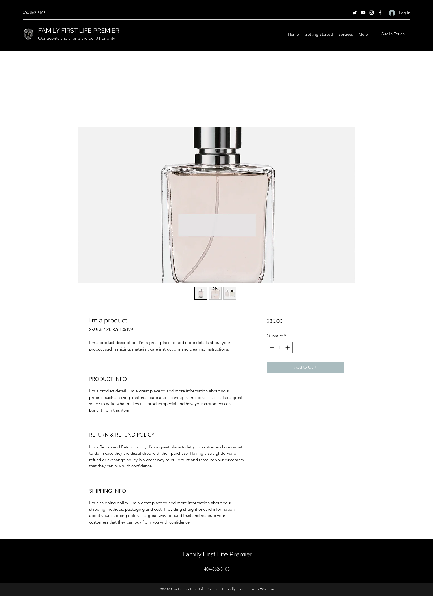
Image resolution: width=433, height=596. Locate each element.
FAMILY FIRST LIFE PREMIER (78, 30)
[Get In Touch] (392, 34)
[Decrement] (271, 347)
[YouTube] (363, 13)
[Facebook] (380, 13)
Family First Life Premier (217, 554)
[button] (346, 34)
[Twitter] (354, 13)
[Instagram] (371, 13)
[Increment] (288, 347)
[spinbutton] (279, 347)
